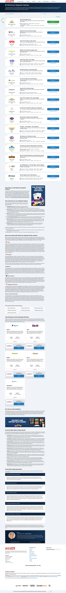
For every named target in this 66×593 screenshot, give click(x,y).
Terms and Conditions (33, 558)
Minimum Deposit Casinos (10, 13)
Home (6, 13)
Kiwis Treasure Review (53, 149)
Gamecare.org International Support (52, 575)
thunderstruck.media (9, 562)
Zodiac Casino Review (53, 120)
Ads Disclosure (58, 16)
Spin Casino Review (53, 44)
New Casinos (53, 1)
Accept (51, 591)
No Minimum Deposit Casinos (11, 312)
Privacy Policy (31, 553)
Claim (19, 403)
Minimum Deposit (46, 1)
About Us (30, 549)
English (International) (51, 549)
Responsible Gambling (33, 555)
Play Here (53, 32)
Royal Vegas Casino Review (53, 82)
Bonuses (28, 1)
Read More (21, 334)
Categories (34, 1)
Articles (30, 550)
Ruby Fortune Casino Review (53, 34)
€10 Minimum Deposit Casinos (38, 310)
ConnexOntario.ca (18, 576)
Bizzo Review (53, 130)
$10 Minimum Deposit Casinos (25, 310)
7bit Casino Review (53, 63)
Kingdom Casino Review (53, 111)
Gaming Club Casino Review (53, 53)
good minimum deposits (19, 192)
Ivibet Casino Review (53, 178)
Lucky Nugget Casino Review (53, 101)
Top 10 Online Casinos (20, 1)
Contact (30, 559)
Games (39, 1)
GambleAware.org (54, 576)
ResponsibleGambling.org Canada (34, 576)
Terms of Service (32, 554)
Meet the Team (31, 551)
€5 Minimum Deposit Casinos (11, 310)
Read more (15, 341)
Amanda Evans (45, 13)
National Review (53, 168)
